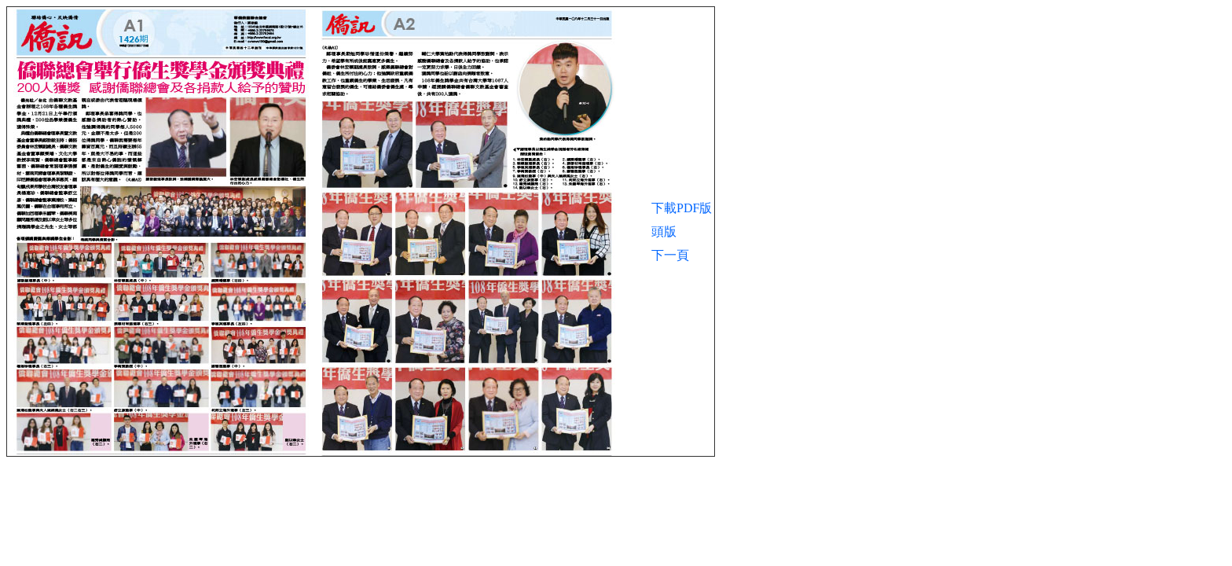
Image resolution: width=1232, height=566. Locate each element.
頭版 (663, 231)
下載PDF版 (681, 208)
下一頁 (670, 255)
